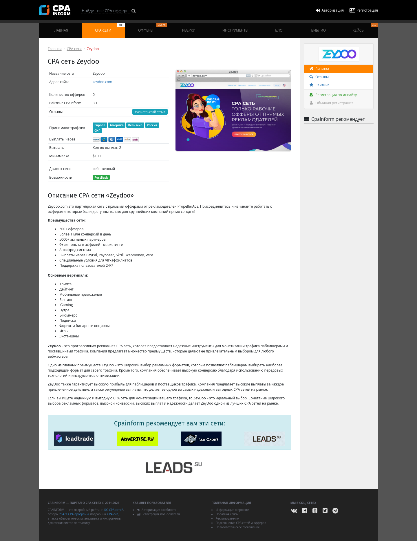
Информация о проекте (232, 510)
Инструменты (235, 30)
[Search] (105, 11)
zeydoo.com (102, 81)
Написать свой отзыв (150, 112)
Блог (279, 30)
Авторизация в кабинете (156, 510)
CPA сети (74, 48)
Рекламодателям (227, 518)
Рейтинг (319, 85)
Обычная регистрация (331, 102)
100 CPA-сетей (113, 510)
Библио (318, 30)
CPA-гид (112, 514)
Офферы (152, 28)
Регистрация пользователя (158, 514)
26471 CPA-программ (74, 514)
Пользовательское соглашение (237, 527)
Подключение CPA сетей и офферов (240, 523)
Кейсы (365, 28)
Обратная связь (226, 514)
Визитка (319, 68)
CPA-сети (110, 28)
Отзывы (319, 76)
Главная (60, 30)
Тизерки (187, 30)
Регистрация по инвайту (333, 94)
